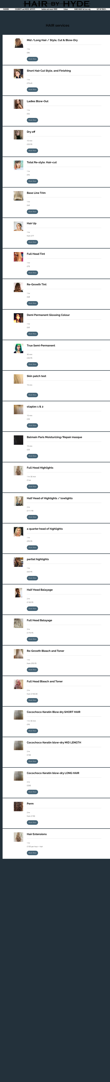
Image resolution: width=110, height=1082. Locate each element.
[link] (64, 40)
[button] (32, 59)
